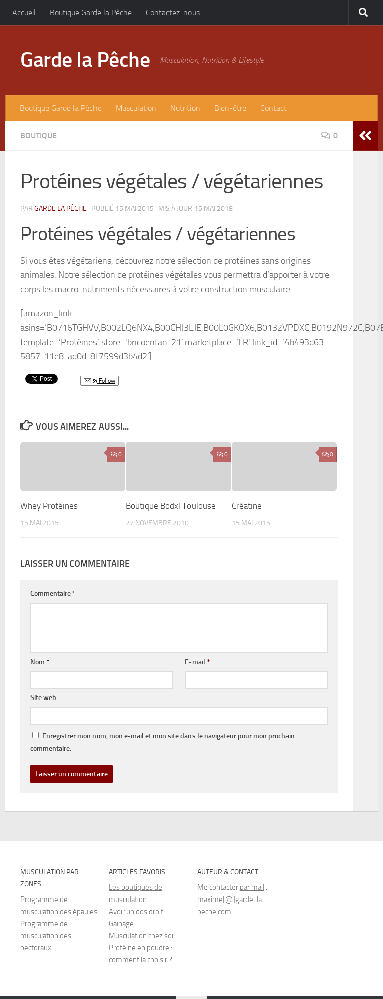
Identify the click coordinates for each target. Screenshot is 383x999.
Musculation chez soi (141, 935)
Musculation (136, 108)
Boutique (38, 135)
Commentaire (52, 593)
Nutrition (185, 108)
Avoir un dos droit (136, 911)
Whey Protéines (49, 506)
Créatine (247, 506)
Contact (273, 108)
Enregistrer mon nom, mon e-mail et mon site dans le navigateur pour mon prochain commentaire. (162, 742)
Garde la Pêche (85, 59)
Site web (43, 697)
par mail (252, 887)
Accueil (24, 12)
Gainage (121, 923)
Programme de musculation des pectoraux (45, 935)
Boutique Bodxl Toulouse (171, 506)
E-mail (197, 662)
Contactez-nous (173, 12)
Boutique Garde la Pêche (91, 12)
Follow (99, 381)
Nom (39, 662)
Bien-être (230, 108)
